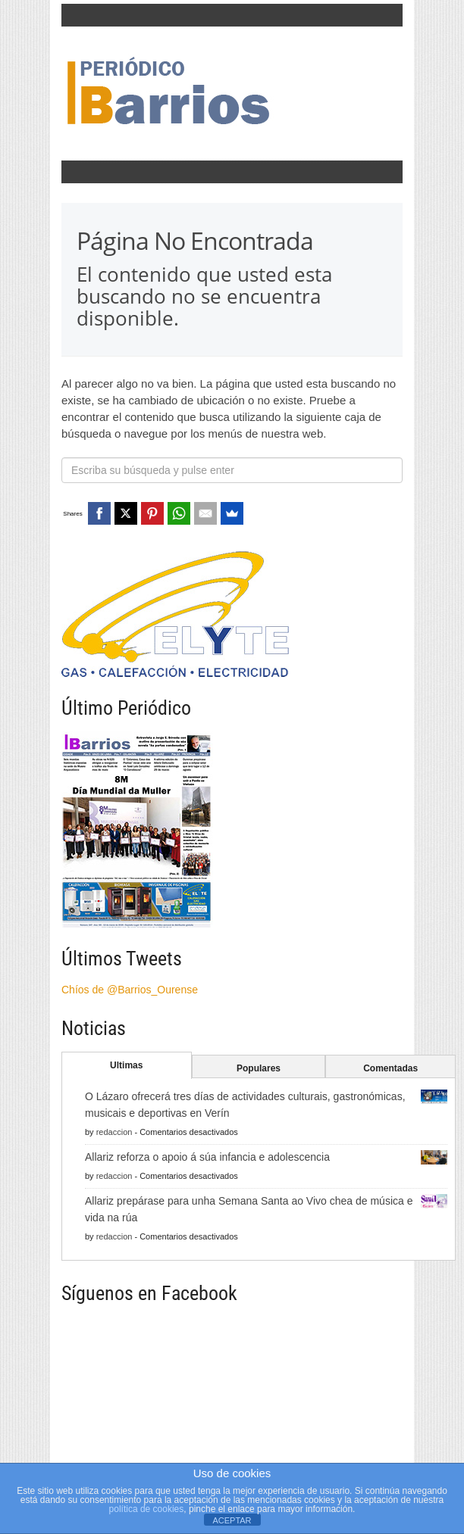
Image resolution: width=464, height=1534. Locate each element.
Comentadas (390, 1068)
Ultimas (126, 1065)
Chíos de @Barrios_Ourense (129, 990)
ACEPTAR (231, 1520)
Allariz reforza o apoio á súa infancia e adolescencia (207, 1157)
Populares (259, 1068)
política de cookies (146, 1509)
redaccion (114, 1131)
